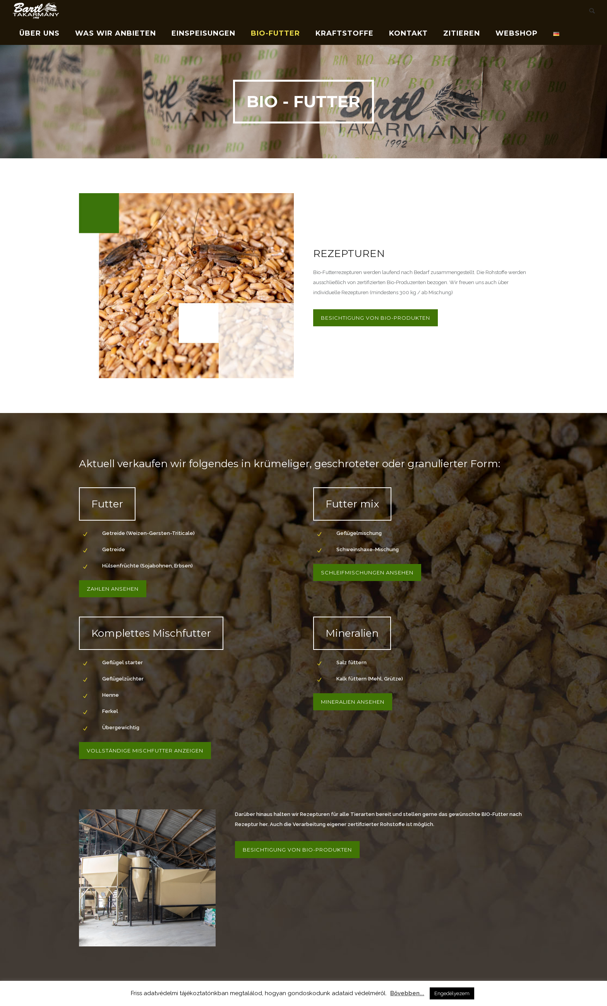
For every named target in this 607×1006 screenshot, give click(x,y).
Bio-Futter (275, 33)
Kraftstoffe (345, 33)
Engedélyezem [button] (452, 993)
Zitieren (461, 33)
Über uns (39, 33)
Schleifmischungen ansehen (367, 572)
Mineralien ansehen (352, 702)
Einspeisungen (203, 33)
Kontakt (408, 33)
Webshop (517, 33)
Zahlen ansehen (113, 589)
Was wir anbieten (115, 33)
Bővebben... (407, 993)
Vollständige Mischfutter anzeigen (145, 750)
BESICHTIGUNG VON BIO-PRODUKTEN (375, 318)
